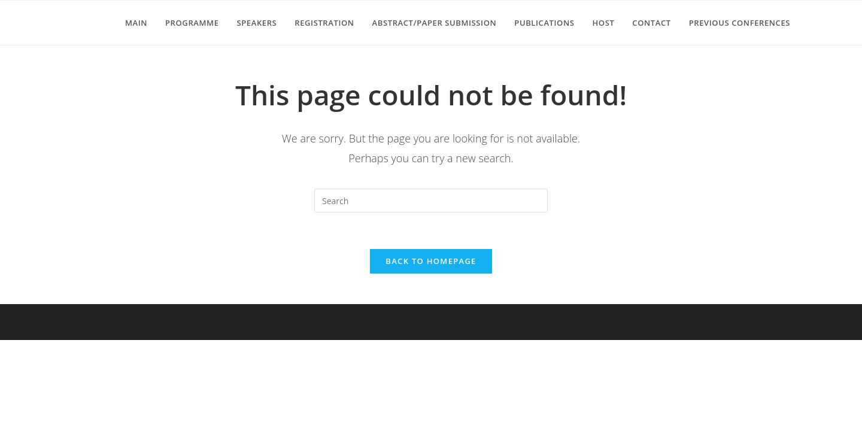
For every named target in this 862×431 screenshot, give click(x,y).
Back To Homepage (431, 261)
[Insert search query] (431, 201)
